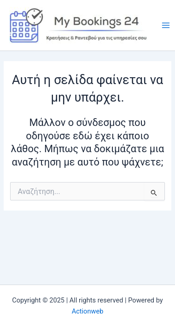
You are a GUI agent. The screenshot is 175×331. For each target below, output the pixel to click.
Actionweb (88, 311)
